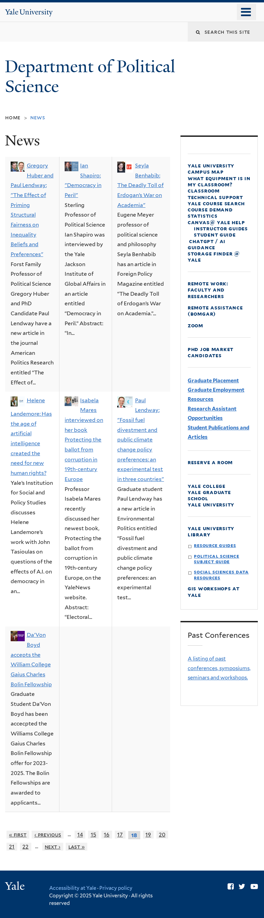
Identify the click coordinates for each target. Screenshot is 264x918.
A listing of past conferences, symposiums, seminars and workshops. (219, 668)
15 (93, 834)
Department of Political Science (90, 76)
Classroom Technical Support (215, 193)
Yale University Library (211, 531)
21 (11, 846)
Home (13, 117)
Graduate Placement (213, 381)
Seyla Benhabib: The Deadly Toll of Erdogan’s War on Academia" (140, 185)
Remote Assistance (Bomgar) (215, 310)
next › (52, 846)
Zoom (195, 325)
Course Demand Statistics (210, 212)
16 (106, 834)
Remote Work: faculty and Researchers (208, 289)
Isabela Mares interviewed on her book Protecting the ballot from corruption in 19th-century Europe (84, 439)
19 (148, 834)
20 (162, 834)
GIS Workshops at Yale (214, 591)
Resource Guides (215, 545)
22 (25, 846)
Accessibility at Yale (72, 888)
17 (120, 834)
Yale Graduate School (209, 495)
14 (80, 834)
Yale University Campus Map (211, 168)
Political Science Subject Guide (216, 558)
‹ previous (47, 834)
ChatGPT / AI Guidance (207, 244)
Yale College (207, 486)
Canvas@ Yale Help (216, 222)
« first (17, 834)
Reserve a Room (210, 462)
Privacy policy (115, 888)
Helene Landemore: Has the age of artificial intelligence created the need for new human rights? (31, 436)
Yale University (211, 504)
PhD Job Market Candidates (210, 352)
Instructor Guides (221, 228)
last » (76, 846)
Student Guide (215, 234)
